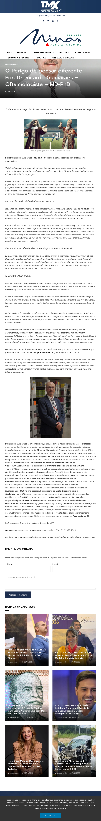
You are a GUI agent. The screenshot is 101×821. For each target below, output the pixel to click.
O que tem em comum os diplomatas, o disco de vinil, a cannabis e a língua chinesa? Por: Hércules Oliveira (27, 709)
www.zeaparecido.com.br (42, 530)
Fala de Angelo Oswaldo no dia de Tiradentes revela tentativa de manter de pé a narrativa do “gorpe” (27, 653)
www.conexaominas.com (16, 530)
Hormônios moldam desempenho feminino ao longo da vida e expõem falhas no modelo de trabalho (26, 765)
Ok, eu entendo (50, 815)
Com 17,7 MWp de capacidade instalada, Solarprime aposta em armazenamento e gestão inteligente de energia (72, 709)
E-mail (55, 564)
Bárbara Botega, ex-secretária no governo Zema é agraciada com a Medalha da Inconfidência (74, 655)
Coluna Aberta (11, 64)
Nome (10, 564)
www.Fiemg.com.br (62, 497)
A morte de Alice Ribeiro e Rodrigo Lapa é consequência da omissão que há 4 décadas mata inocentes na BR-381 (73, 765)
